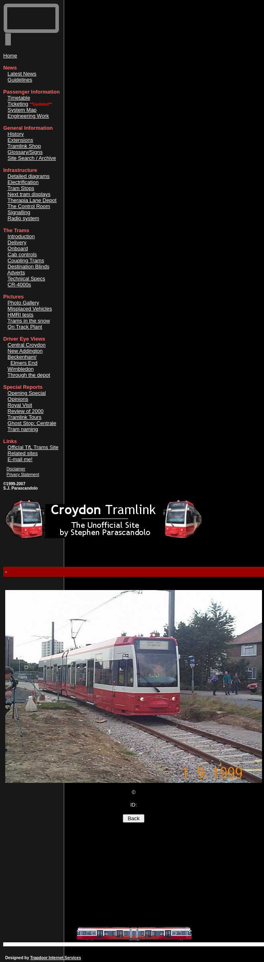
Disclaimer (15, 469)
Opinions (18, 399)
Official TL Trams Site (33, 447)
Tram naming (23, 429)
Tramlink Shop (24, 146)
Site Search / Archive (32, 158)
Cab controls (22, 254)
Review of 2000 (26, 411)
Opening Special (27, 393)
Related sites (23, 453)
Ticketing (18, 104)
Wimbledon (21, 369)
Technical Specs (26, 279)
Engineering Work (28, 116)
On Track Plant (25, 327)
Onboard (18, 248)
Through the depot (29, 375)
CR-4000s (19, 285)
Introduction (21, 236)
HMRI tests (20, 315)
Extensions (20, 140)
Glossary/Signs (25, 152)
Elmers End (23, 363)
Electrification (23, 182)
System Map (22, 110)
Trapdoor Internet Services (55, 958)
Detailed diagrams (29, 176)
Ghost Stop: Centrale (32, 423)
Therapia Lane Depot (32, 200)
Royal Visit (20, 405)
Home (10, 56)
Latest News (22, 74)
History (16, 134)
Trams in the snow (29, 321)
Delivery (17, 242)
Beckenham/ (22, 357)
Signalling (19, 212)
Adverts (16, 273)
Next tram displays (29, 194)
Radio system (23, 218)
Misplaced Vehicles (30, 309)
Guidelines (20, 80)
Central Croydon (27, 345)
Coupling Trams (26, 260)
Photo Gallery (23, 303)
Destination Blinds (28, 266)
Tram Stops (21, 188)
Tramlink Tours (25, 417)
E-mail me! (20, 459)
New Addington (25, 351)
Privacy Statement (22, 474)
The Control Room (29, 206)
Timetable (19, 98)
